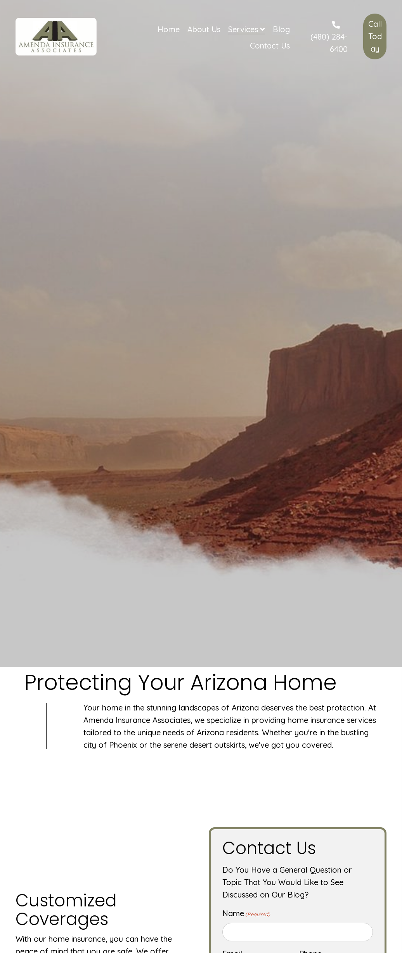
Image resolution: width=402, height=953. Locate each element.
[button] (374, 36)
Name (246, 913)
